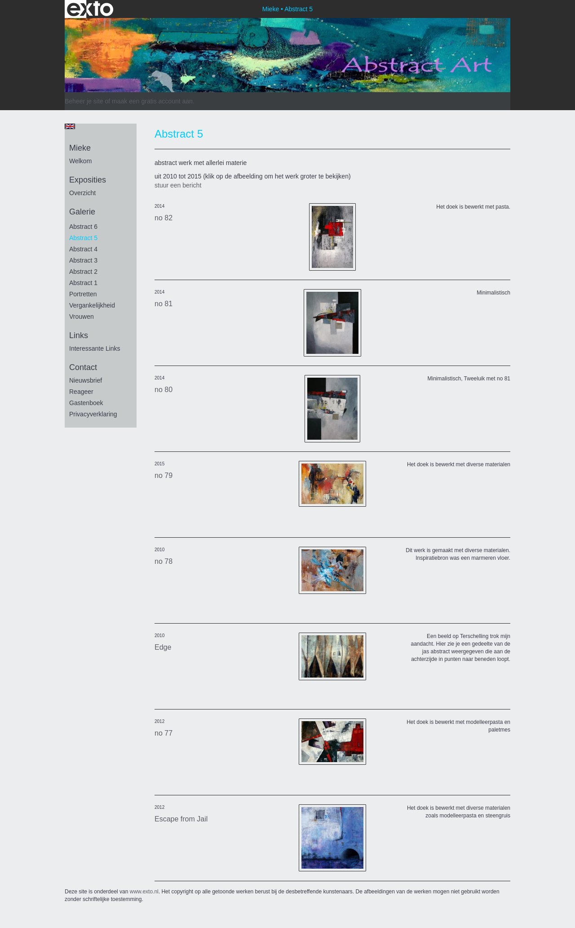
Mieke (270, 9)
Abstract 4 (83, 249)
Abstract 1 (83, 282)
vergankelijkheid (92, 305)
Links (78, 335)
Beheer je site (84, 101)
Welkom (80, 161)
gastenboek (86, 402)
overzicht (82, 192)
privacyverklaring (93, 414)
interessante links (94, 348)
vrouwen (81, 316)
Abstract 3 (83, 260)
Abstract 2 (83, 271)
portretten (83, 294)
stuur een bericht (178, 185)
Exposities (87, 179)
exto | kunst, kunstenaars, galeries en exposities (90, 9)
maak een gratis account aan (152, 101)
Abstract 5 (83, 237)
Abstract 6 (83, 226)
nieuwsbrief (85, 380)
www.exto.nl (144, 891)
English (70, 126)
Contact (83, 367)
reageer (81, 391)
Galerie (82, 211)
